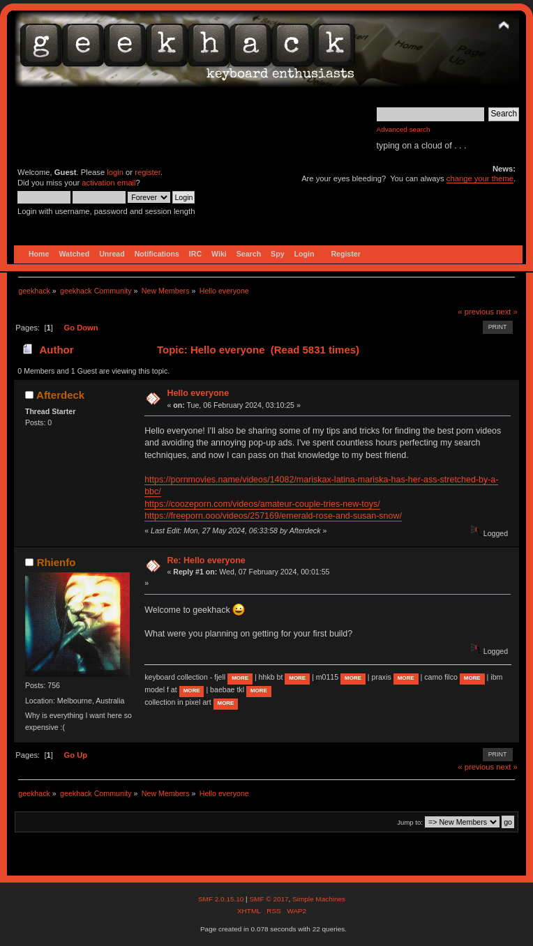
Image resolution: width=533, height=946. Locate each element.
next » (507, 311)
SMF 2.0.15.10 (222, 899)
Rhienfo (56, 562)
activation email (108, 182)
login (115, 172)
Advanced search (403, 129)
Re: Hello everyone (206, 560)
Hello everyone (198, 393)
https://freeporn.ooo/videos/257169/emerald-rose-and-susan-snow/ (273, 516)
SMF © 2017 (268, 899)
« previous (476, 311)
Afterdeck (60, 395)
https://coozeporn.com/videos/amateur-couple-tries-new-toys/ (262, 504)
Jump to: (410, 822)
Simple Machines (318, 899)
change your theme (479, 178)
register (147, 172)
